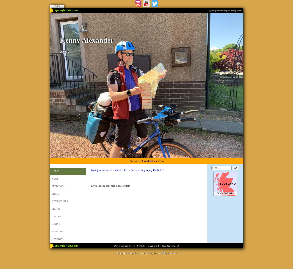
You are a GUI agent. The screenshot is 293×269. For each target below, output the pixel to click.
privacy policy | (147, 253)
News (55, 178)
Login (57, 6)
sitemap (119, 253)
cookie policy (131, 253)
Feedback (58, 186)
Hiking (56, 223)
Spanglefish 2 (148, 161)
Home (55, 171)
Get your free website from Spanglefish (224, 10)
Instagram (138, 3)
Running (57, 231)
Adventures (60, 201)
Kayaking (58, 239)
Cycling (57, 216)
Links (55, 193)
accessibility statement (166, 253)
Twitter (155, 3)
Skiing (56, 208)
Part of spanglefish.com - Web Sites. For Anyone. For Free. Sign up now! (146, 246)
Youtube (146, 3)
